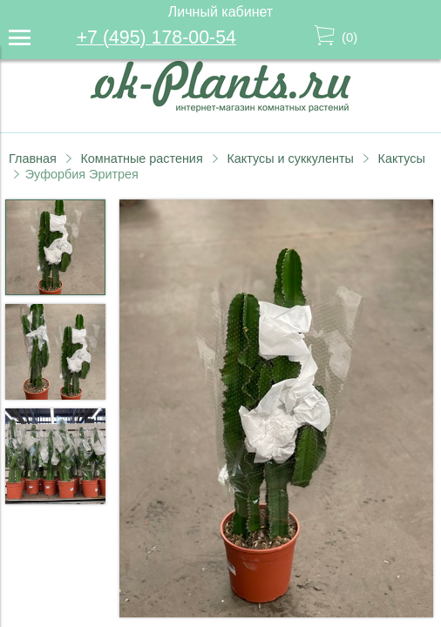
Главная (33, 158)
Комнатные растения (141, 158)
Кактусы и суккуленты (290, 158)
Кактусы (401, 158)
